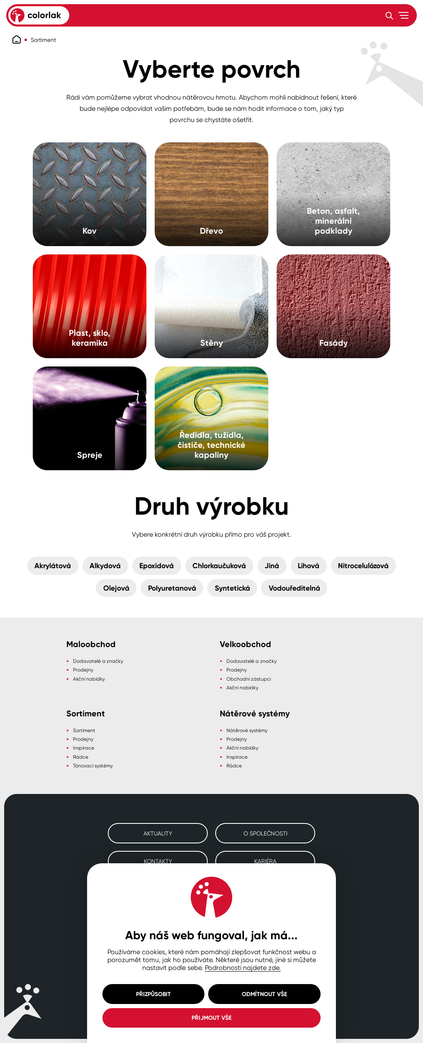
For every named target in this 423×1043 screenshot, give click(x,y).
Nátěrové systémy (246, 730)
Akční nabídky (89, 679)
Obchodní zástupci (248, 679)
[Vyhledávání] (389, 15)
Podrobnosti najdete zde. (243, 967)
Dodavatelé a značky (98, 661)
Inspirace (83, 748)
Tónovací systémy (93, 765)
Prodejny (83, 670)
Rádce (80, 757)
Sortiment (43, 39)
